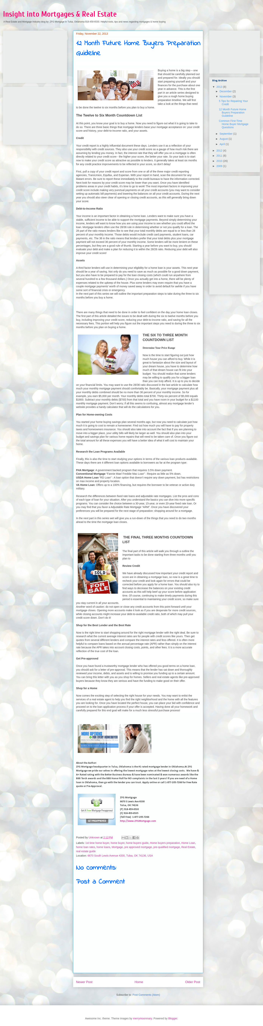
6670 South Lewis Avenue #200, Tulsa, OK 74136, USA (120, 855)
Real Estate (188, 847)
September (226, 133)
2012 (219, 150)
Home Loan (188, 842)
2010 (219, 160)
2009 (219, 166)
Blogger (172, 1018)
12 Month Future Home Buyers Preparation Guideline (232, 112)
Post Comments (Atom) (146, 994)
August (223, 138)
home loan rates (85, 847)
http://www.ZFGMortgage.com (138, 821)
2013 (219, 86)
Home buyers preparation (165, 842)
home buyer (117, 842)
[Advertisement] (34, 55)
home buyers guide (137, 842)
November (225, 96)
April (222, 144)
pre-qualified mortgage (166, 847)
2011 (219, 155)
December (225, 91)
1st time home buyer (97, 842)
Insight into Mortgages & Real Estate (60, 14)
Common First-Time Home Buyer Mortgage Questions (233, 124)
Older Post (192, 982)
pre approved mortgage (138, 847)
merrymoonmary (142, 1018)
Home (139, 982)
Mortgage (117, 847)
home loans (103, 847)
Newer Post (84, 982)
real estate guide (86, 851)
